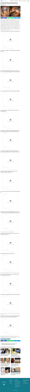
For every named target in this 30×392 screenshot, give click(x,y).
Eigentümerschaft (17, 384)
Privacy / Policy (25, 382)
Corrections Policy (17, 382)
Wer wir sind (11, 381)
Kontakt (10, 382)
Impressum (24, 381)
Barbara (3, 4)
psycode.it (11, 383)
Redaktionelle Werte (17, 383)
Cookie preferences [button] (25, 383)
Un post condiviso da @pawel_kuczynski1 (10, 48)
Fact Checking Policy (17, 381)
